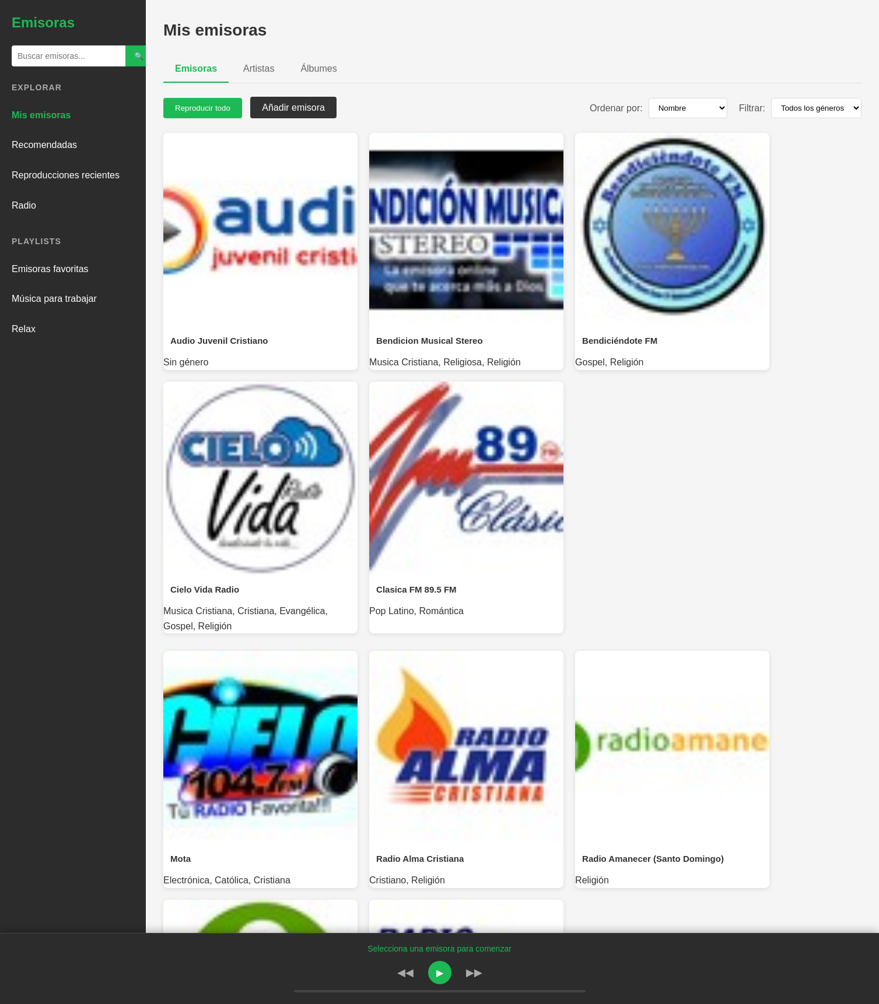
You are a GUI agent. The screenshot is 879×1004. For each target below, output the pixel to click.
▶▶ (474, 972)
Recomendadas (44, 145)
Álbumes (318, 68)
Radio (24, 205)
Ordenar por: (616, 108)
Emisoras (196, 68)
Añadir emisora (293, 107)
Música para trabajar (54, 299)
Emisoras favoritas (50, 269)
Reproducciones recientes (66, 175)
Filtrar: (752, 108)
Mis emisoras (41, 115)
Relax (24, 329)
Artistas (258, 68)
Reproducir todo (202, 108)
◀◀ (405, 972)
